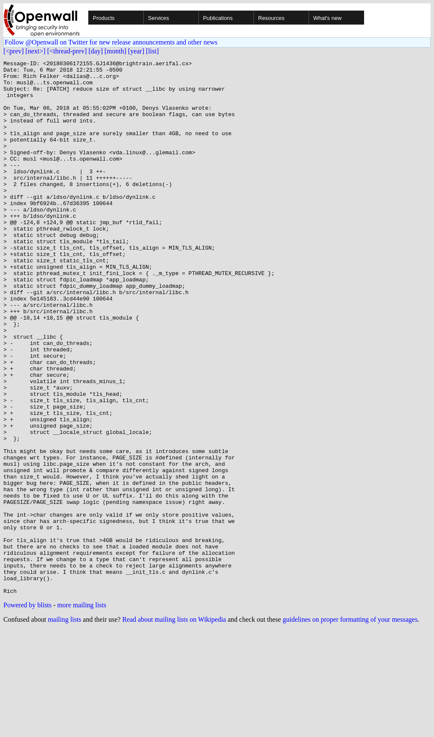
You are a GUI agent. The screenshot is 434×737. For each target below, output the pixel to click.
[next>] (35, 51)
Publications (218, 18)
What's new (327, 18)
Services (158, 18)
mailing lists (64, 726)
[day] (96, 51)
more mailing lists (81, 711)
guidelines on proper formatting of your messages (350, 726)
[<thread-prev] (66, 51)
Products (103, 18)
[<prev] (13, 51)
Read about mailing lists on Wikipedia (174, 726)
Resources (271, 18)
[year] (136, 51)
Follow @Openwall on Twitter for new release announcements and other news (111, 42)
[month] (116, 51)
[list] (152, 51)
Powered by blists (27, 711)
